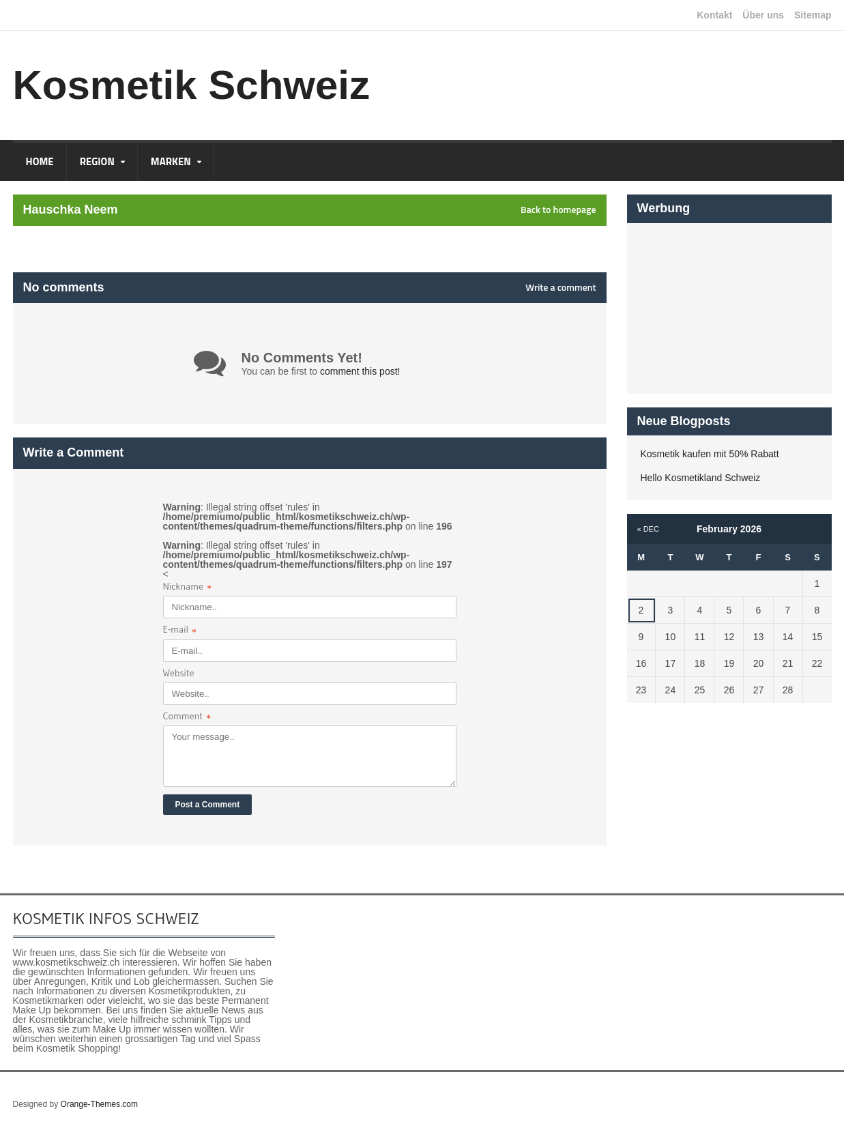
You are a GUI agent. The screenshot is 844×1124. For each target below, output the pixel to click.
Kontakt (714, 15)
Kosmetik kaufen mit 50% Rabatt (710, 453)
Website (178, 673)
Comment (187, 717)
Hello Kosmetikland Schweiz (701, 477)
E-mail (180, 631)
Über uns (763, 15)
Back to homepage (558, 209)
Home (40, 161)
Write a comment (560, 287)
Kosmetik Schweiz (191, 85)
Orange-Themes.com (99, 1104)
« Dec (648, 529)
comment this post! (360, 371)
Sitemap (812, 15)
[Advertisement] (729, 308)
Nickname (187, 588)
